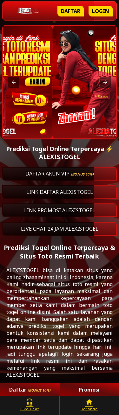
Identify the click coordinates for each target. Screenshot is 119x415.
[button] (13, 82)
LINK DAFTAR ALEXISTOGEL (59, 191)
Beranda (89, 404)
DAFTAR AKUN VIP (59, 173)
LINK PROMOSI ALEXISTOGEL (59, 210)
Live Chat (30, 404)
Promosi (89, 389)
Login (100, 11)
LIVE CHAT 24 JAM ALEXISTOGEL (59, 228)
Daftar (70, 11)
